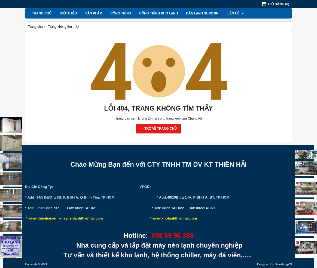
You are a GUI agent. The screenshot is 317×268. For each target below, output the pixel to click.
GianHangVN (283, 264)
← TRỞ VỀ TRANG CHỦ (158, 128)
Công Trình (120, 13)
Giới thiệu (68, 13)
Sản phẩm (93, 13)
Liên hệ (235, 13)
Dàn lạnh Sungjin (202, 13)
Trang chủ (41, 13)
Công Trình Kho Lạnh (158, 13)
